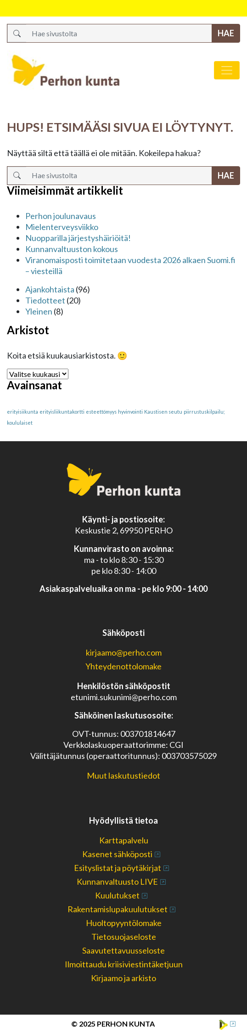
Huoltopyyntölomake (124, 923)
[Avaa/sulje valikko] (227, 70)
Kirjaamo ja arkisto (123, 978)
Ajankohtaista (49, 289)
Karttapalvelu (123, 840)
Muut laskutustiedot (123, 775)
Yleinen (38, 311)
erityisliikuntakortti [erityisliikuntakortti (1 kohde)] (61, 412)
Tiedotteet (45, 300)
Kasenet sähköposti (117, 854)
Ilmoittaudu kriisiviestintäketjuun (124, 964)
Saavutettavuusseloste (123, 950)
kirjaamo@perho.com (124, 652)
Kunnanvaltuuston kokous (71, 249)
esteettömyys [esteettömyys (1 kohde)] (101, 412)
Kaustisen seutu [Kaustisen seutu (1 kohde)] (163, 412)
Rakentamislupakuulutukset (117, 909)
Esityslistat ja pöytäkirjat (117, 868)
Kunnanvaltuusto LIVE (117, 881)
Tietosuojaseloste (123, 937)
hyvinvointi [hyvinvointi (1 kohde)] (130, 412)
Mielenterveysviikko (61, 227)
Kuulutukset (117, 895)
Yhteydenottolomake (123, 666)
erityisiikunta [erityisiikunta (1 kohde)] (22, 412)
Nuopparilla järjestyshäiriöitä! (78, 238)
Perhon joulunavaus (60, 216)
